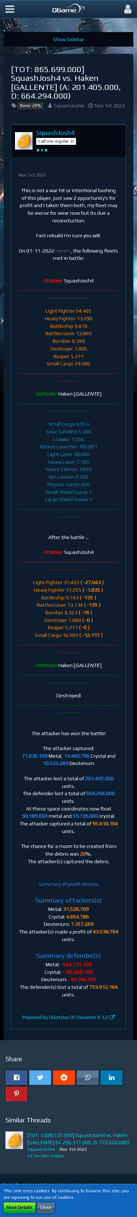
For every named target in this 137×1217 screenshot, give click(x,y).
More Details (20, 1207)
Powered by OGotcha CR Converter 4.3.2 (65, 1017)
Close (46, 1207)
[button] (10, 9)
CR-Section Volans (46, 1155)
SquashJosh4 (69, 105)
